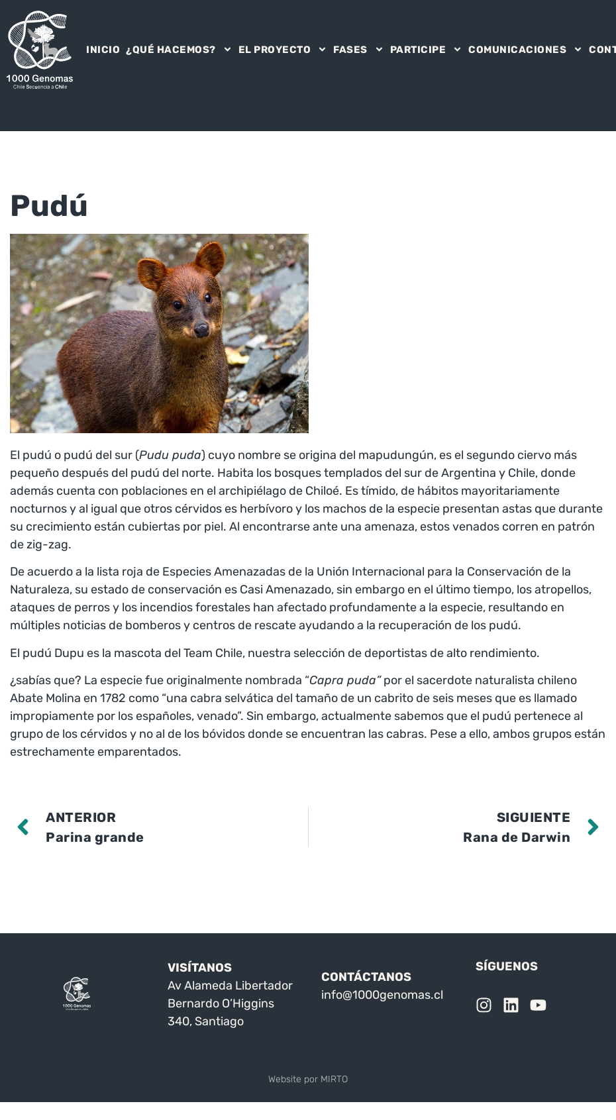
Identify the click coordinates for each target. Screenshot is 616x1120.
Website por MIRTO (308, 1079)
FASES (358, 50)
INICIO (103, 50)
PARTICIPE (426, 50)
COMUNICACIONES (525, 50)
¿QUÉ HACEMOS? (179, 50)
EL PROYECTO (283, 50)
